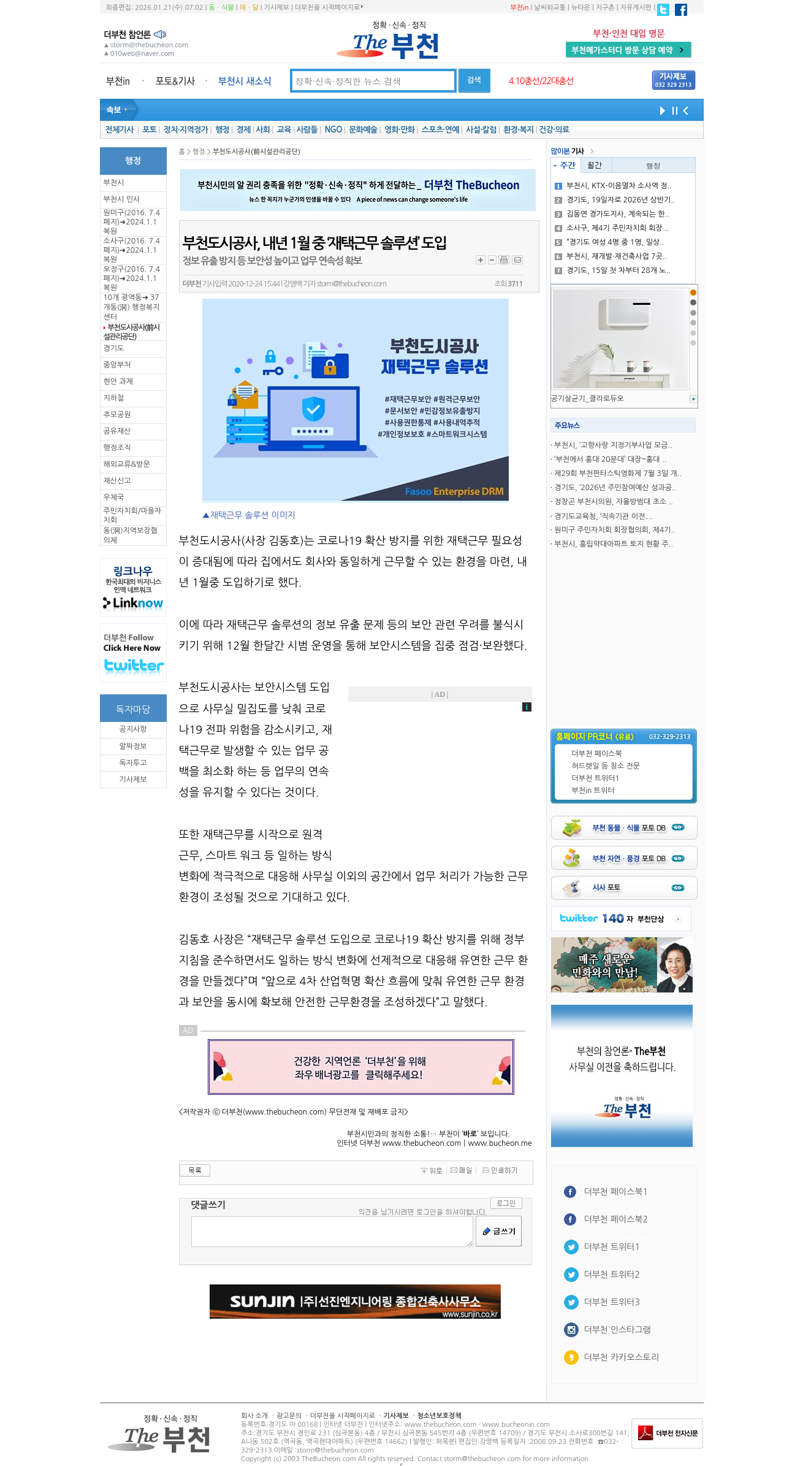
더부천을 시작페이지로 (329, 7)
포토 (149, 130)
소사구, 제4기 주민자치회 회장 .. (612, 228)
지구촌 (605, 7)
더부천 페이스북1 (616, 1192)
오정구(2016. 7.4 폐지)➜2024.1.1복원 (132, 278)
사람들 (307, 130)
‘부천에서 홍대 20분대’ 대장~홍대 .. (610, 459)
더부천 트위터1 (596, 778)
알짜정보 (133, 746)
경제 (244, 130)
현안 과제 (118, 381)
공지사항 (133, 729)
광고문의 (289, 1416)
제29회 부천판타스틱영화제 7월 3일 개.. (618, 473)
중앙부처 (117, 365)
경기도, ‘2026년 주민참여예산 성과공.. (615, 487)
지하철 (114, 398)
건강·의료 (554, 130)
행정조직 (117, 447)
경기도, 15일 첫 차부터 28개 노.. (613, 270)
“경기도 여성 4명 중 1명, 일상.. (609, 242)
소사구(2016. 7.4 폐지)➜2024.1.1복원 (132, 250)
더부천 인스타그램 (617, 1330)
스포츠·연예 (440, 130)
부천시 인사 (122, 199)
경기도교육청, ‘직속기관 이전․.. (603, 516)
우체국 (114, 497)
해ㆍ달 (249, 7)
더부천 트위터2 (612, 1274)
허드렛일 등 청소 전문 (606, 766)
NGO (333, 130)
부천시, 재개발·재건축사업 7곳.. (611, 256)
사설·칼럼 (481, 130)
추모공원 (117, 414)
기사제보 (276, 7)
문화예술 (363, 130)
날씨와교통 (550, 7)
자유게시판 (636, 7)
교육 (284, 130)
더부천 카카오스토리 (621, 1357)
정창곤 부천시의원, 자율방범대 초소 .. (613, 501)
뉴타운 (580, 7)
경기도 (114, 348)
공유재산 (117, 431)
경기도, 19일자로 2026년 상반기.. (615, 200)
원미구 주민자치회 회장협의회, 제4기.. (614, 530)
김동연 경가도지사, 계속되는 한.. (612, 214)
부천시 (114, 182)
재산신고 (117, 481)
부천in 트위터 (593, 790)
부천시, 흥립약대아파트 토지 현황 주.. (613, 544)
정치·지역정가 (186, 130)
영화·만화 (399, 130)
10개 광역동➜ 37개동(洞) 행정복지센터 (132, 307)
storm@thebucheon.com (351, 284)
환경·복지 (518, 130)
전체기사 (119, 130)
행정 (222, 130)
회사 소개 (254, 1416)
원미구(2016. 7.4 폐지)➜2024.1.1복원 (132, 222)
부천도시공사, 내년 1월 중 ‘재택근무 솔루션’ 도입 (314, 243)
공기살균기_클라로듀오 (587, 398)
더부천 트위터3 (612, 1302)
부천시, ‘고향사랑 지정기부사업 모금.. (613, 445)
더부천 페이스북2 (616, 1219)
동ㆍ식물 (221, 7)
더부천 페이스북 (597, 754)
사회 (263, 130)
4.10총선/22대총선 (541, 81)
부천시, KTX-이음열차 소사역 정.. (613, 186)
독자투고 (133, 763)
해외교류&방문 (127, 464)
